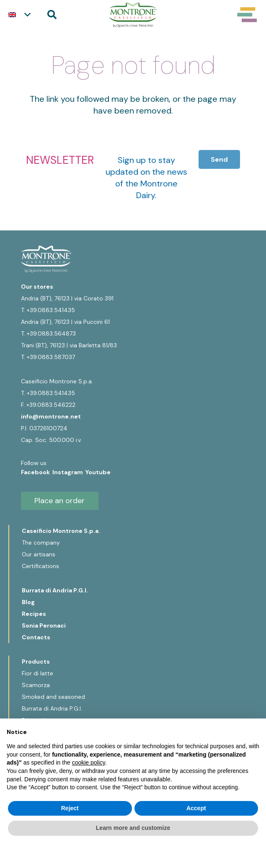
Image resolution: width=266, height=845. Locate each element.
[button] (19, 14)
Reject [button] (70, 808)
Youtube (98, 472)
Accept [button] (196, 808)
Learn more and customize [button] (133, 827)
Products (36, 661)
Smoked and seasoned (53, 696)
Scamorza (36, 685)
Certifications (40, 566)
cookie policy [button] (88, 762)
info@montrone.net (51, 416)
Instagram (68, 472)
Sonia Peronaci (44, 625)
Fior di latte (37, 673)
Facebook (36, 472)
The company (41, 542)
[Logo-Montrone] (133, 14)
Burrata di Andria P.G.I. (55, 590)
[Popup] (247, 14)
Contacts (36, 637)
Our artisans (38, 554)
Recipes (34, 614)
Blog (28, 602)
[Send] (219, 159)
